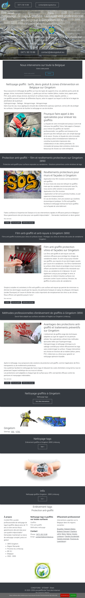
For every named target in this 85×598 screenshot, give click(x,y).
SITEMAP (45, 588)
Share (52, 588)
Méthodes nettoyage (28, 222)
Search (49, 73)
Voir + (42, 447)
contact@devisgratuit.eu (47, 5)
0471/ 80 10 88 (23, 5)
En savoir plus (65, 595)
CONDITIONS (36, 588)
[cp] (32, 73)
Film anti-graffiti (36, 525)
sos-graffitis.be (40, 590)
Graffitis (7, 222)
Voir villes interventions (42, 401)
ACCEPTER (73, 595)
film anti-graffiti (16, 222)
